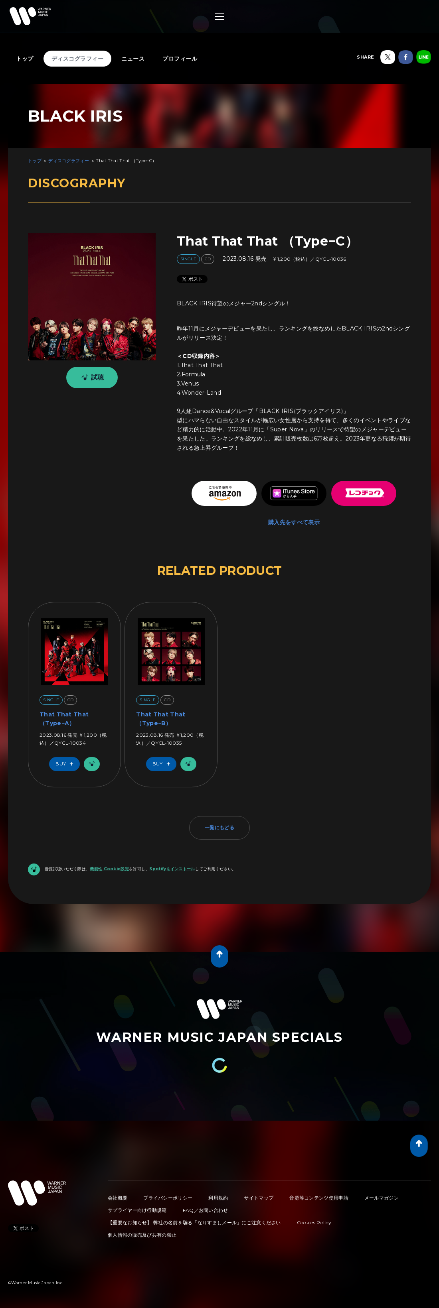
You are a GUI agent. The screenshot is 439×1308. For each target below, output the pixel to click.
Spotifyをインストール (172, 868)
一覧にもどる (219, 827)
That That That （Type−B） (160, 719)
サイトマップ (258, 1198)
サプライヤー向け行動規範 (137, 1210)
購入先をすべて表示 (294, 522)
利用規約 (218, 1198)
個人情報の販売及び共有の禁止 (142, 1235)
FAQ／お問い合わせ (205, 1210)
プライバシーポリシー (167, 1198)
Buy (66, 764)
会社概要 (117, 1198)
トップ (25, 58)
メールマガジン (381, 1198)
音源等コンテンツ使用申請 (318, 1198)
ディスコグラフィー (77, 58)
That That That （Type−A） (64, 719)
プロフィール (179, 58)
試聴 (91, 377)
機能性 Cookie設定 (109, 868)
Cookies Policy (314, 1222)
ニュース (132, 58)
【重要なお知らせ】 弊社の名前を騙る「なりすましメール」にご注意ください (194, 1222)
